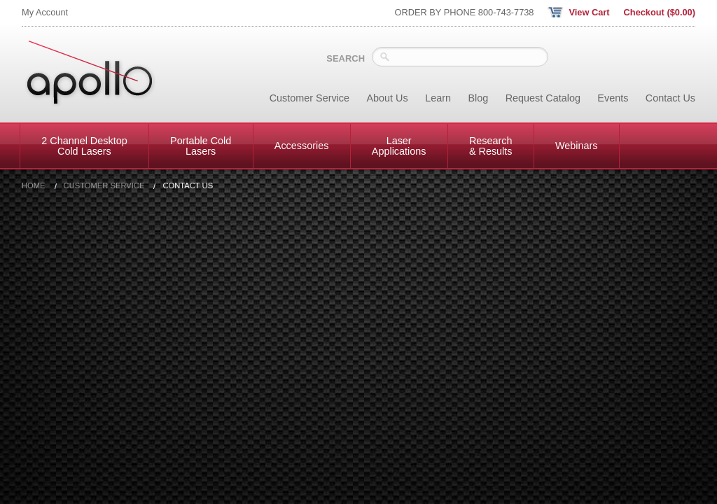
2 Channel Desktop (84, 145)
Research (491, 145)
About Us (387, 98)
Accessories (301, 145)
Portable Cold (200, 145)
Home (34, 186)
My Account (45, 12)
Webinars (576, 145)
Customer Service (309, 98)
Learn (438, 98)
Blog (478, 98)
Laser (399, 145)
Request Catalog (543, 98)
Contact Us (670, 98)
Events (612, 98)
